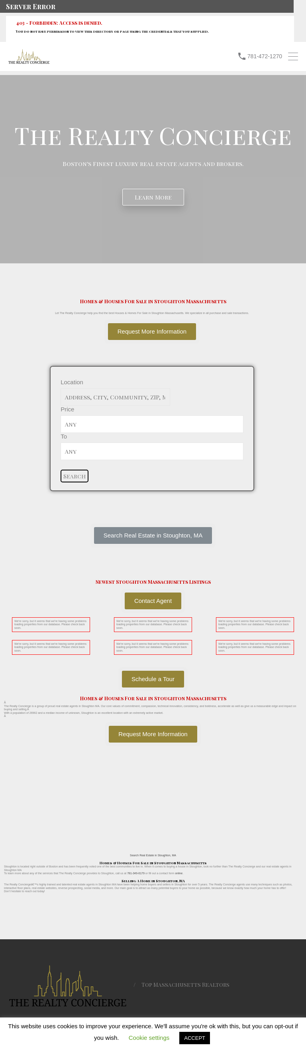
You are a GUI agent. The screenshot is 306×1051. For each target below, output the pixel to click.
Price (67, 409)
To (64, 436)
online (178, 873)
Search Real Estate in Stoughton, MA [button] (153, 855)
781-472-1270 (264, 56)
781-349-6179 (136, 873)
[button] (153, 535)
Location (72, 382)
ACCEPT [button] (194, 1038)
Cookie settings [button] (149, 1037)
